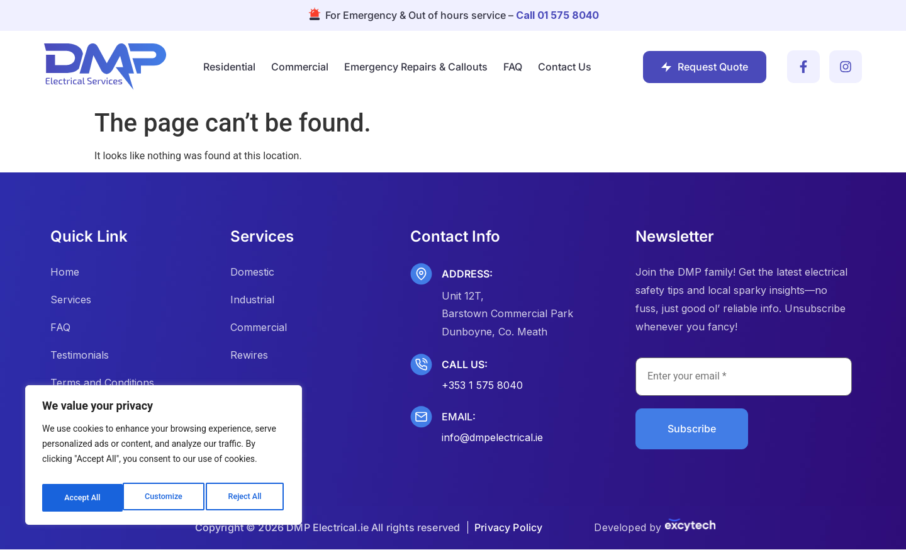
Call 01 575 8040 (557, 15)
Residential (229, 66)
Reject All (164, 498)
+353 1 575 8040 (482, 385)
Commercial (299, 66)
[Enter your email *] (743, 376)
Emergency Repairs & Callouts (416, 66)
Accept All (246, 498)
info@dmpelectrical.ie (492, 437)
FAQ (512, 66)
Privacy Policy (508, 528)
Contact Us (564, 66)
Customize (82, 498)
